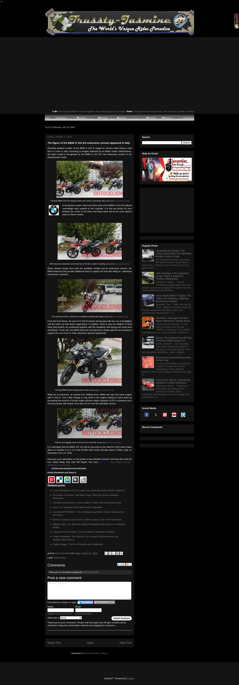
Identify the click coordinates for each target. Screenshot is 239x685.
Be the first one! (90, 572)
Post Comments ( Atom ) (96, 653)
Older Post (126, 642)
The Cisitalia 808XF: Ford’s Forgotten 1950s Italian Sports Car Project (95, 111)
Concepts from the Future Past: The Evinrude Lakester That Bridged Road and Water (177, 111)
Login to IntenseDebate (85, 602)
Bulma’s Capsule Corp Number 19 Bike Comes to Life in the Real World (87, 519)
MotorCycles (60, 557)
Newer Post (54, 642)
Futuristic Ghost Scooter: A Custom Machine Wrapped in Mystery (84, 532)
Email (78, 606)
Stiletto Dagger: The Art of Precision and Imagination (78, 544)
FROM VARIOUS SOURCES (120, 462)
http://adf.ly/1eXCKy (121, 201)
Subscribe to (64, 618)
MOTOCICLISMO (64, 465)
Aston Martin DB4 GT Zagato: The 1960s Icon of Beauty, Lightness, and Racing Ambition (173, 257)
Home (90, 642)
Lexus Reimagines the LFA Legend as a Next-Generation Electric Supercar (88, 490)
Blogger (130, 678)
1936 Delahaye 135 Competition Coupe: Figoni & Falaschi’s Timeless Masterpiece (172, 234)
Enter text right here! (89, 591)
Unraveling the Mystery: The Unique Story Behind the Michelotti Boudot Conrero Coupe (174, 212)
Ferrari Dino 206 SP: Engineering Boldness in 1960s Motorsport (173, 340)
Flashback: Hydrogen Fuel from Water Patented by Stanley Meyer (173, 278)
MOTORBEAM (52, 465)
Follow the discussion (129, 564)
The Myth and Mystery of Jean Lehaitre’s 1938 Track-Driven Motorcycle (87, 502)
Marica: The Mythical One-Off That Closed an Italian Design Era (173, 297)
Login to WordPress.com (104, 602)
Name (50, 606)
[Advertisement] (119, 62)
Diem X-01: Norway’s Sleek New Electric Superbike (77, 507)
